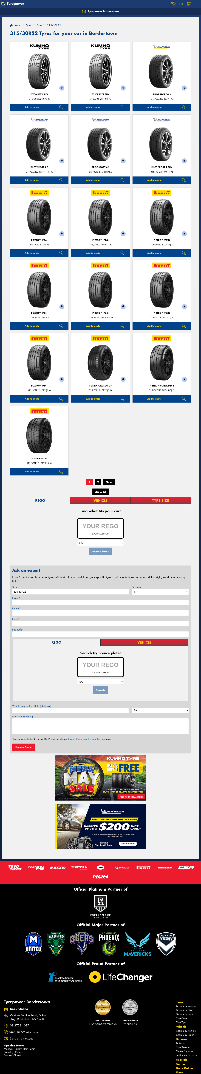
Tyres (179, 1002)
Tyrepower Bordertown (100, 11)
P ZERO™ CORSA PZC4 (162, 385)
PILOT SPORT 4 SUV (161, 167)
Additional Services (186, 1055)
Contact (181, 1064)
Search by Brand (185, 1014)
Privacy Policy (75, 739)
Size (14, 587)
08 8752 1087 (19, 1025)
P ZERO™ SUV (39, 458)
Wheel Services (184, 1051)
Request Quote (23, 747)
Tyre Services (183, 1047)
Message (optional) (22, 716)
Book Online (184, 1068)
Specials (181, 1059)
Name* (16, 598)
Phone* (16, 608)
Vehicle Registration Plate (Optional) (31, 706)
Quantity (136, 587)
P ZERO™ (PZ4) (39, 240)
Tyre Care (181, 1018)
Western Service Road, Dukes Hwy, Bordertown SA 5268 (28, 1017)
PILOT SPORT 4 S (162, 94)
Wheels (181, 1026)
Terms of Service (96, 739)
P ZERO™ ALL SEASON (100, 385)
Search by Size (184, 1010)
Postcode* (17, 629)
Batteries (180, 1043)
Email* (16, 619)
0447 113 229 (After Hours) (23, 1032)
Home (15, 25)
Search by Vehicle (186, 1006)
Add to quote (32, 107)
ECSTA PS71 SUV (39, 94)
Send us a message (21, 1038)
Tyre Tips (181, 1022)
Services (181, 1039)
